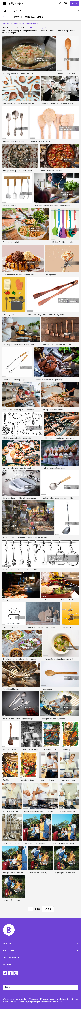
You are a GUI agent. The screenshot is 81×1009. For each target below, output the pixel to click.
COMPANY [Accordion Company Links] (40, 964)
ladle (58, 537)
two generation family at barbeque (17, 872)
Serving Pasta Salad (11, 242)
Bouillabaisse (8, 780)
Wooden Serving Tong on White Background (46, 314)
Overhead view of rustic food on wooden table (21, 659)
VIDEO (40, 17)
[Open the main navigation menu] (4, 3)
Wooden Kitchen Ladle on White (16, 749)
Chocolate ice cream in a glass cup (48, 379)
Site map (74, 999)
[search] (6, 10)
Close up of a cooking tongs (14, 379)
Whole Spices (68, 749)
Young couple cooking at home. (54, 718)
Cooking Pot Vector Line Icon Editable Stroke (21, 627)
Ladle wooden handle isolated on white (57, 498)
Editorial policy (21, 999)
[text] (42, 11)
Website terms (8, 999)
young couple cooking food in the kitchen (40, 811)
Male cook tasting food (31, 749)
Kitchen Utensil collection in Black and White (21, 570)
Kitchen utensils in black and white (17, 438)
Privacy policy (33, 999)
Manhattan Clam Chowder (51, 170)
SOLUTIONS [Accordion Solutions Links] (40, 950)
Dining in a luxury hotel (12, 600)
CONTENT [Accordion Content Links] (40, 943)
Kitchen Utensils (9, 205)
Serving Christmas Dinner (52, 409)
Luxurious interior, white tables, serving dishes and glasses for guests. (30, 498)
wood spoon (47, 689)
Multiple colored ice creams (53, 468)
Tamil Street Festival (11, 689)
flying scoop (51, 274)
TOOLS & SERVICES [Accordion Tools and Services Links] (40, 957)
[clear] (79, 10)
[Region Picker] (40, 987)
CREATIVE (17, 17)
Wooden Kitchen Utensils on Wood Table (59, 344)
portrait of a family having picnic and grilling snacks (45, 843)
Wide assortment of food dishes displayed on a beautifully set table (30, 468)
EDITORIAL (30, 17)
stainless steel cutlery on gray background (20, 718)
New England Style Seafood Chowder (18, 74)
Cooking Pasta (9, 314)
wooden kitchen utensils (40, 141)
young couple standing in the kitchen (54, 780)
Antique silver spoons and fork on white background (24, 141)
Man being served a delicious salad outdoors (53, 205)
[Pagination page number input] (30, 909)
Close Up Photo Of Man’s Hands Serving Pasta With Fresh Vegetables (31, 344)
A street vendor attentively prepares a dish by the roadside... (27, 537)
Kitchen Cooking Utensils (62, 242)
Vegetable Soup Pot (29, 780)
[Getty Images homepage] (16, 3)
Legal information (63, 999)
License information (47, 999)
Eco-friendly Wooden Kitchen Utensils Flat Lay (22, 104)
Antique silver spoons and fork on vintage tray (21, 170)
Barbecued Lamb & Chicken (55, 749)
